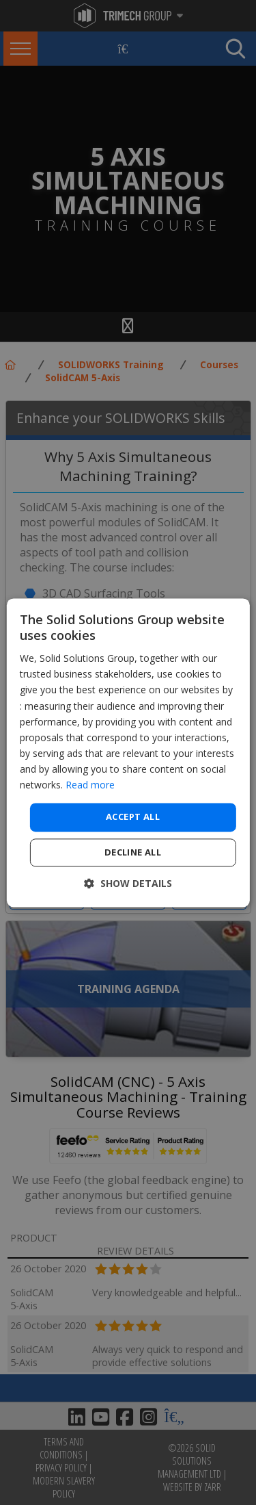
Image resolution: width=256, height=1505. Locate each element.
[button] (128, 883)
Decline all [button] (132, 852)
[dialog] (127, 752)
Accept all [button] (133, 817)
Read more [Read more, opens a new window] (90, 784)
